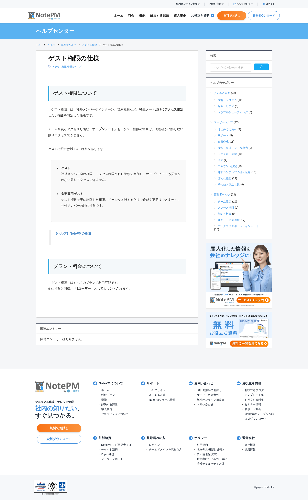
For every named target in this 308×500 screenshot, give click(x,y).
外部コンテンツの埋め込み (234, 172)
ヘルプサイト (157, 390)
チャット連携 (109, 449)
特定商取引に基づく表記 (212, 458)
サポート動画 (253, 409)
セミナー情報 (253, 404)
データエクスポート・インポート (238, 226)
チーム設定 (224, 201)
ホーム (118, 15)
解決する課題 (109, 404)
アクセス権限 (59, 66)
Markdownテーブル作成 (259, 413)
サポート (223, 135)
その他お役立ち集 (229, 184)
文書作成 (223, 141)
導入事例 (180, 15)
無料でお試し (232, 15)
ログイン (268, 4)
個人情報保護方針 (208, 454)
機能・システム (227, 100)
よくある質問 (222, 93)
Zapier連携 (108, 454)
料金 (131, 15)
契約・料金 (224, 213)
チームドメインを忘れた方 (165, 449)
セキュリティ (226, 106)
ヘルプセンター (243, 4)
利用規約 (202, 444)
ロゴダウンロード (256, 418)
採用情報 (250, 449)
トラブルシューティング (233, 112)
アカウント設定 (227, 166)
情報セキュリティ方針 (210, 463)
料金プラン (108, 394)
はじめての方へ (227, 129)
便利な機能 (224, 178)
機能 (142, 15)
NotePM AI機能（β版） (211, 449)
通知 (220, 160)
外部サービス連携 (229, 220)
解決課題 (159, 15)
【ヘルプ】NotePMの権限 (72, 233)
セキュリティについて (115, 413)
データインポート (112, 458)
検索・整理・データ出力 (233, 147)
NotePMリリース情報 (162, 399)
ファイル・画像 (227, 154)
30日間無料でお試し (209, 390)
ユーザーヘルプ (223, 122)
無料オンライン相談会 (188, 4)
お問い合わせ (216, 4)
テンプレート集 (254, 394)
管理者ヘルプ (74, 66)
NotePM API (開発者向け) (116, 444)
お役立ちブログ (254, 390)
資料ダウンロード (264, 15)
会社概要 (250, 444)
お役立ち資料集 (254, 399)
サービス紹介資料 (208, 394)
